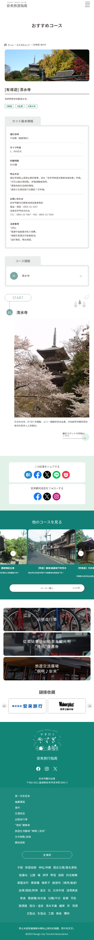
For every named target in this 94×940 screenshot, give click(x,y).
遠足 (43, 890)
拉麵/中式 (54, 898)
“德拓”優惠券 (22, 825)
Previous (13, 553)
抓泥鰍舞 (71, 875)
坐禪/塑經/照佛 (28, 890)
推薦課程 (20, 802)
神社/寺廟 (45, 867)
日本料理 (58, 890)
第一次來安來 (22, 796)
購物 (67, 913)
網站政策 (20, 842)
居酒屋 (23, 906)
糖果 (62, 906)
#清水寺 (32, 106)
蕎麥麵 (35, 883)
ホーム (10, 45)
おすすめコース (23, 45)
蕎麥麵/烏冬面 (37, 898)
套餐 (65, 898)
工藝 (51, 913)
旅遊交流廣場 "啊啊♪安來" (30, 831)
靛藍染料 (23, 883)
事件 (17, 807)
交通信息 (20, 813)
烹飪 (73, 898)
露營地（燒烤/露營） (65, 883)
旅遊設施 (30, 867)
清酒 (75, 906)
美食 (59, 913)
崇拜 (45, 875)
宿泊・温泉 (36, 906)
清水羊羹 (51, 906)
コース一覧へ (47, 588)
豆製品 (31, 913)
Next (81, 553)
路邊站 (23, 875)
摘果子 (46, 883)
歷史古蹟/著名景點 (65, 867)
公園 (32, 875)
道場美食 (72, 890)
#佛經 (9, 106)
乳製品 (42, 913)
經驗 (61, 875)
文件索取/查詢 (23, 837)
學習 (53, 875)
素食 (23, 898)
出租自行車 (21, 819)
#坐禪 (20, 106)
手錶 (20, 867)
